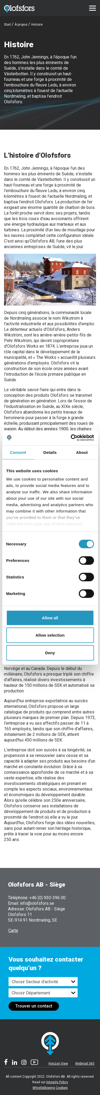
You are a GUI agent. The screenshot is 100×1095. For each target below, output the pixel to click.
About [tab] (82, 452)
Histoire (37, 24)
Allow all (50, 617)
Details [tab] (50, 452)
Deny (50, 652)
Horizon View (58, 1063)
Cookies (62, 1088)
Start (7, 24)
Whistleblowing (44, 1088)
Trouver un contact (33, 1006)
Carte (13, 930)
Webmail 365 (84, 1063)
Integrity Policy (57, 1082)
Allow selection (50, 635)
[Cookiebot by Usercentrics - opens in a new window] (71, 437)
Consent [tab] (18, 452)
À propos (21, 24)
